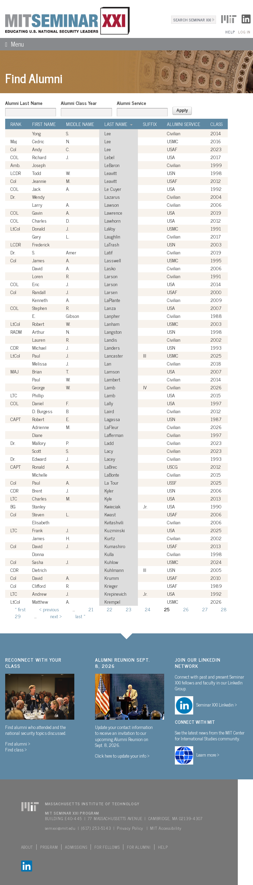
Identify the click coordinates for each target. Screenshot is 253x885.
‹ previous (49, 609)
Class (216, 123)
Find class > (16, 749)
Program (49, 847)
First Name (44, 123)
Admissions (76, 847)
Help (230, 32)
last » (80, 616)
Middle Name (80, 123)
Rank (15, 123)
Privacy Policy (130, 828)
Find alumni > (17, 743)
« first (20, 609)
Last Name (118, 123)
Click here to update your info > (122, 755)
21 (90, 609)
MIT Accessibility (165, 828)
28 (224, 609)
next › (56, 616)
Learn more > (207, 754)
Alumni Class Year (78, 102)
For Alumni (138, 847)
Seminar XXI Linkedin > (216, 704)
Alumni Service (131, 102)
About (27, 847)
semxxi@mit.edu (60, 828)
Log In (244, 32)
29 (18, 616)
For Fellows (107, 847)
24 (147, 609)
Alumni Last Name (24, 102)
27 (204, 609)
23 (128, 609)
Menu (12, 44)
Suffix (150, 123)
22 (109, 609)
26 (186, 609)
